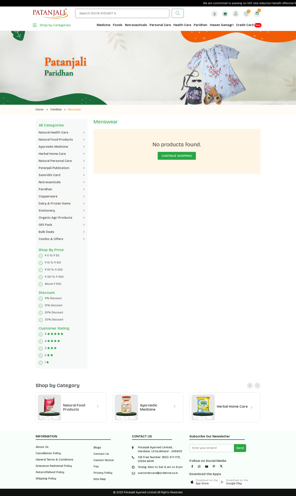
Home (42, 109)
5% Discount (53, 298)
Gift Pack (62, 225)
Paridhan (200, 25)
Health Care (182, 25)
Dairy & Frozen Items (62, 203)
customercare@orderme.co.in (158, 473)
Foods (117, 25)
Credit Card (249, 25)
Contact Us (101, 454)
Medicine (103, 25)
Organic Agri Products (62, 218)
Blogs (97, 447)
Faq (96, 466)
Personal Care (160, 25)
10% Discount (53, 305)
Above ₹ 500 (53, 284)
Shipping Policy (46, 478)
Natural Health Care (62, 132)
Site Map (99, 479)
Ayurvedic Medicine (62, 147)
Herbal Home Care (62, 154)
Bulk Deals (62, 232)
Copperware (62, 196)
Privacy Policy (102, 473)
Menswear (74, 109)
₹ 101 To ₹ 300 (54, 269)
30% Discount (54, 319)
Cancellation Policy (48, 453)
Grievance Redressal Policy (54, 466)
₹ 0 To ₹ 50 (52, 255)
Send (240, 448)
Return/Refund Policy (50, 472)
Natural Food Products (62, 139)
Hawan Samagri (222, 25)
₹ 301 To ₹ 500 (54, 276)
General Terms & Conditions (54, 459)
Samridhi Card (62, 175)
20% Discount (54, 312)
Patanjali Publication (62, 168)
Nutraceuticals (136, 25)
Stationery (62, 210)
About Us (42, 447)
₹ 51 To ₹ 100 (53, 262)
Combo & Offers (62, 239)
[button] (204, 482)
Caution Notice (103, 460)
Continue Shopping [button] (177, 156)
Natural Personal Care (62, 161)
